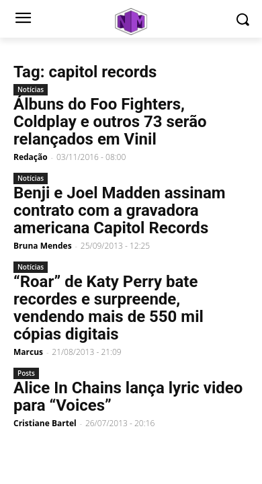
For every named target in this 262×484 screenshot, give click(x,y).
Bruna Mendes (42, 245)
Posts (26, 373)
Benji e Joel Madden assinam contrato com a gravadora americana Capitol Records (119, 210)
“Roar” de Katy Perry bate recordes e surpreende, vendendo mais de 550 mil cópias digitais (108, 308)
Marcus (28, 352)
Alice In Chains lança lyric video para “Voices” (128, 396)
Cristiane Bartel (45, 423)
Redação (30, 157)
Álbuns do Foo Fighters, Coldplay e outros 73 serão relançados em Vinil (110, 122)
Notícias (30, 89)
